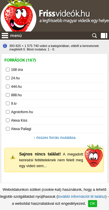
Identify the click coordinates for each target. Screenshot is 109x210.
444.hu (16, 87)
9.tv (14, 104)
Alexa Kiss (19, 120)
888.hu (16, 95)
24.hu (15, 78)
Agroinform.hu (22, 112)
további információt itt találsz (81, 196)
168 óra (17, 70)
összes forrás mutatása (54, 137)
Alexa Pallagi (21, 129)
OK (92, 203)
